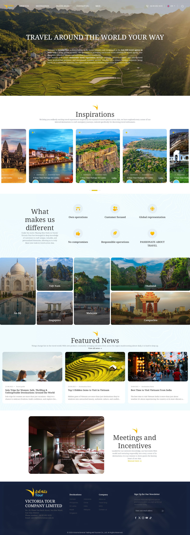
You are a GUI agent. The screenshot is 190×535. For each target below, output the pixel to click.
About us (24, 6)
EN (170, 6)
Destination (42, 6)
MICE (101, 506)
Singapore (73, 513)
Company (103, 494)
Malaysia (87, 510)
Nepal (72, 510)
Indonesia (87, 499)
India (85, 506)
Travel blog (63, 6)
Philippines (74, 503)
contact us (82, 6)
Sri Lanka (73, 506)
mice (97, 6)
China (86, 503)
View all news (95, 348)
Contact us (103, 510)
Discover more (134, 461)
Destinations (76, 494)
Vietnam (73, 499)
